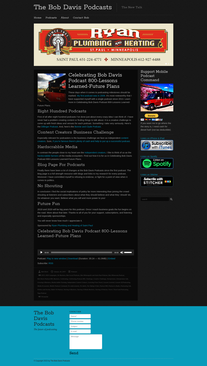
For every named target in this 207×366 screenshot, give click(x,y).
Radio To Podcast (57, 289)
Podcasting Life (126, 286)
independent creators (95, 152)
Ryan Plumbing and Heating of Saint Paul (72, 225)
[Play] (41, 252)
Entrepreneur (111, 279)
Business (57, 279)
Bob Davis (44, 272)
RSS (51, 263)
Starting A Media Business (86, 289)
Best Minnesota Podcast (116, 275)
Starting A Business (70, 289)
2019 (43, 275)
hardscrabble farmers (48, 155)
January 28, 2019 (59, 272)
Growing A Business (44, 282)
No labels (83, 286)
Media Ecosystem (43, 286)
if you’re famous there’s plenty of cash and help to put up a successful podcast (91, 141)
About (65, 17)
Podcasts (51, 17)
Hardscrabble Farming (59, 282)
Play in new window (56, 258)
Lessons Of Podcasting (122, 282)
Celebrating (64, 279)
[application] (86, 252)
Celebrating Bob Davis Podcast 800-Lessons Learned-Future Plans (95, 81)
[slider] (81, 252)
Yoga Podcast (42, 293)
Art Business (61, 275)
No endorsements (73, 286)
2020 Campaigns (51, 275)
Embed (111, 258)
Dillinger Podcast (49, 126)
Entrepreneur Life (122, 279)
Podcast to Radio (114, 286)
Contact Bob (81, 17)
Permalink (44, 297)
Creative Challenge (99, 279)
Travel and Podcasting (120, 289)
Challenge (89, 279)
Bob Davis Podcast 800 (45, 279)
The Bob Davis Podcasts (73, 7)
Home (37, 17)
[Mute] (121, 252)
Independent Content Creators (77, 282)
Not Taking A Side (93, 286)
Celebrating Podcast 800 (77, 279)
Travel (110, 289)
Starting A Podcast (101, 289)
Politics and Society (44, 289)
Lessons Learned (108, 282)
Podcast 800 (104, 286)
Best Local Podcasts (73, 275)
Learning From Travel (95, 282)
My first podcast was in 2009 (91, 95)
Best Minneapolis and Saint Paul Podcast (94, 275)
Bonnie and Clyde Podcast (87, 126)
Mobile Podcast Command (58, 286)
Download (73, 258)
